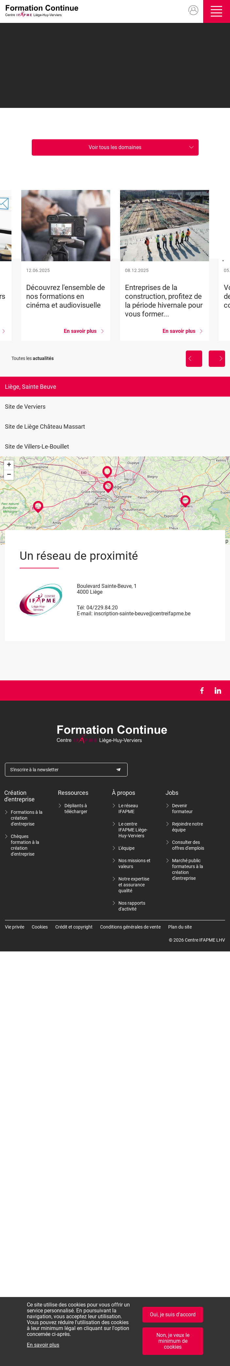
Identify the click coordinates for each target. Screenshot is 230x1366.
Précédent (194, 358)
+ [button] (9, 465)
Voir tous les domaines (115, 147)
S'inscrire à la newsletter (34, 769)
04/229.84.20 (102, 608)
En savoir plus (43, 1348)
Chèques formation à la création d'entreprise (25, 845)
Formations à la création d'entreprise (27, 818)
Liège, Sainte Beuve (30, 386)
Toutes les (32, 358)
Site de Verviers (25, 406)
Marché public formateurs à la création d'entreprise (187, 869)
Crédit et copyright (74, 927)
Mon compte (193, 10)
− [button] (9, 475)
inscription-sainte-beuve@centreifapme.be (142, 613)
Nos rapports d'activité (131, 906)
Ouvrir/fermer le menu (216, 11)
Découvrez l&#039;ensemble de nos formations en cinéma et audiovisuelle (65, 265)
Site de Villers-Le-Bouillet (37, 446)
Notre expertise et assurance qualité (133, 884)
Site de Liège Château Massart (45, 426)
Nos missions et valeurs (134, 863)
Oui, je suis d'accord (173, 1317)
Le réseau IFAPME (128, 808)
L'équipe (126, 848)
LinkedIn (217, 690)
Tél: (81, 608)
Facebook (201, 690)
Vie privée (14, 927)
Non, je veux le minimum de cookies (172, 1344)
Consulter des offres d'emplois (188, 845)
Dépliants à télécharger (75, 808)
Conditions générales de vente (130, 927)
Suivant (217, 358)
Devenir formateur (182, 808)
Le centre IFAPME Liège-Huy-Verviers (133, 829)
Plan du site (180, 927)
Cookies (40, 927)
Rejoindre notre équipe (187, 826)
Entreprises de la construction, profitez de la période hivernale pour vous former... (164, 265)
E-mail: (85, 613)
